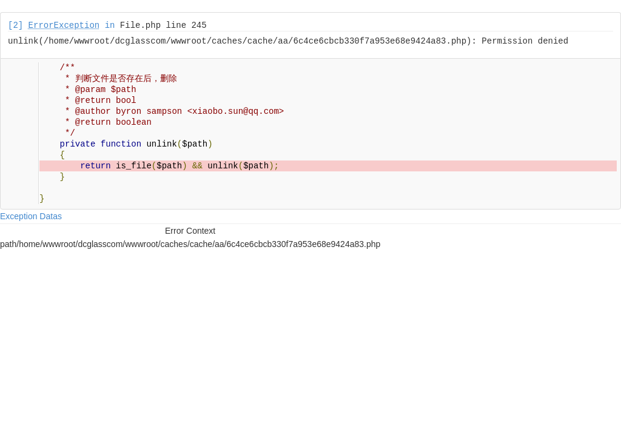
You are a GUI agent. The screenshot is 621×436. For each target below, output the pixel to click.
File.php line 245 (163, 25)
